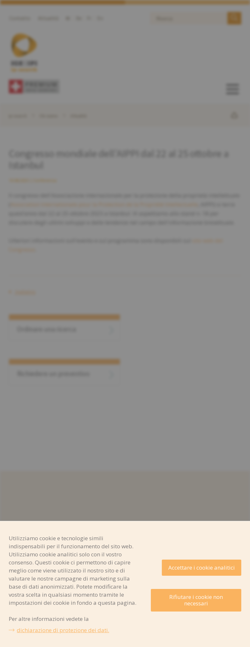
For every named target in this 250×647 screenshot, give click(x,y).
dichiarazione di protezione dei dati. (63, 630)
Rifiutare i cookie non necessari (196, 600)
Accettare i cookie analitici (201, 567)
